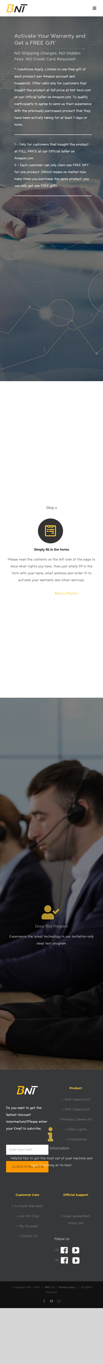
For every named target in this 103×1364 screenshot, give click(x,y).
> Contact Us (27, 1236)
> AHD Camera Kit (76, 1099)
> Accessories (76, 1139)
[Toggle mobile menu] (95, 8)
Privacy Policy (67, 1287)
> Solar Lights (76, 1129)
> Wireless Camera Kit (75, 1119)
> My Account (27, 1226)
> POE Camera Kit (76, 1109)
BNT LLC (50, 1287)
